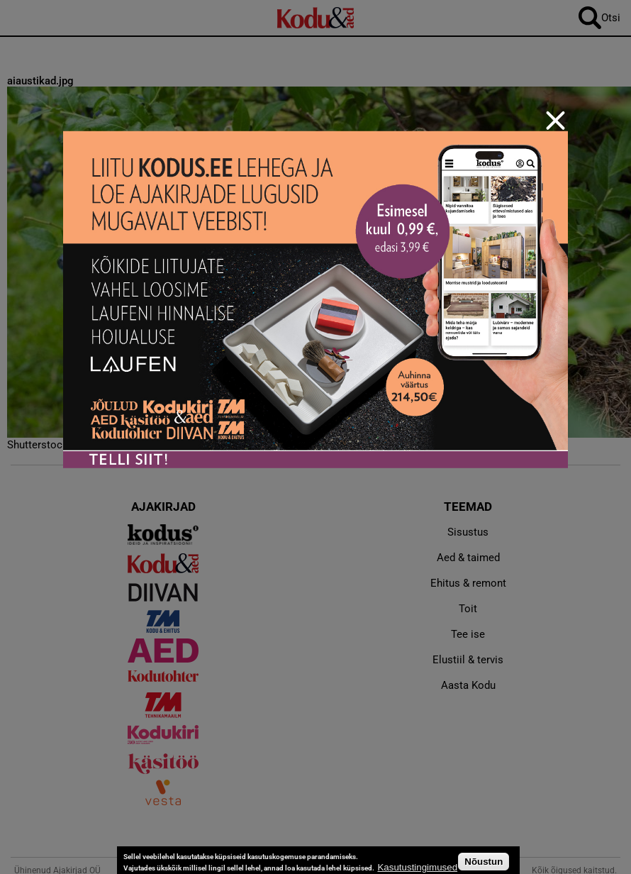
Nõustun (483, 861)
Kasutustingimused (417, 867)
